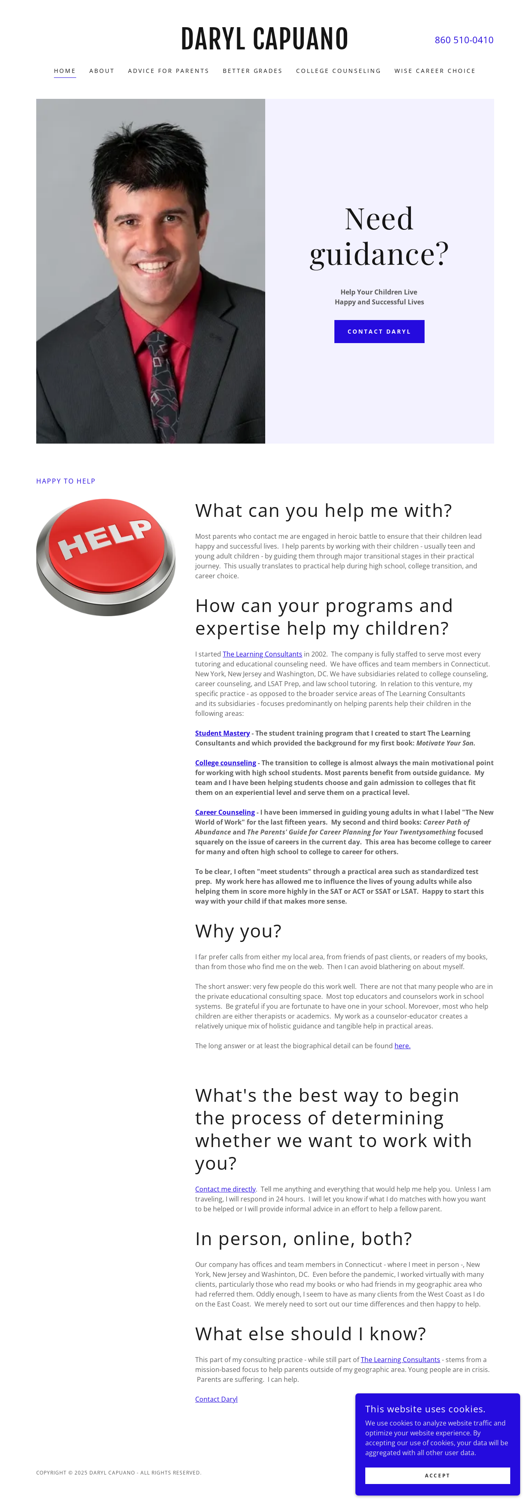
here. (403, 1045)
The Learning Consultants (262, 654)
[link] (265, 46)
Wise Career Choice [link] (435, 71)
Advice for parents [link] (169, 71)
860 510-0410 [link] (464, 39)
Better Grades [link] (253, 71)
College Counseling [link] (338, 71)
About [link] (102, 71)
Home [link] (65, 71)
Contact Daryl (379, 331)
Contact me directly (225, 1189)
